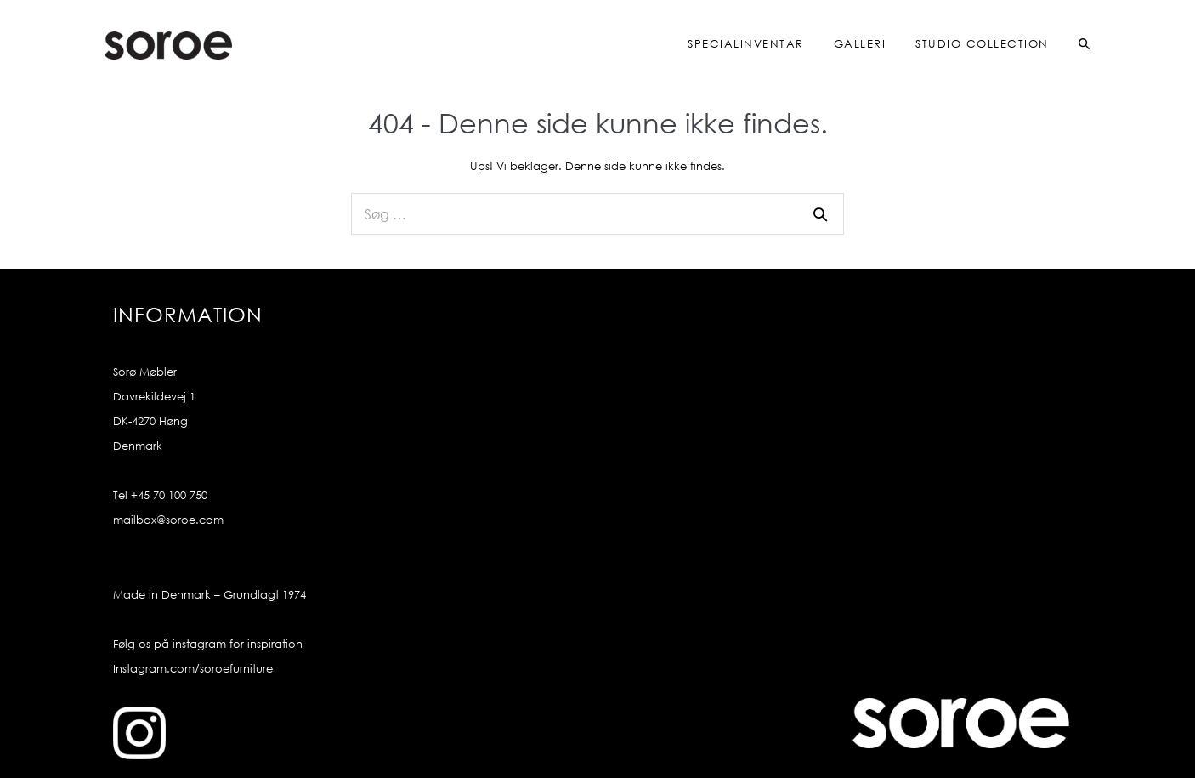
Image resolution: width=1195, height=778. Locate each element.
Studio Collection (982, 44)
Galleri (860, 44)
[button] (1070, 45)
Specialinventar (746, 44)
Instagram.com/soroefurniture (193, 669)
